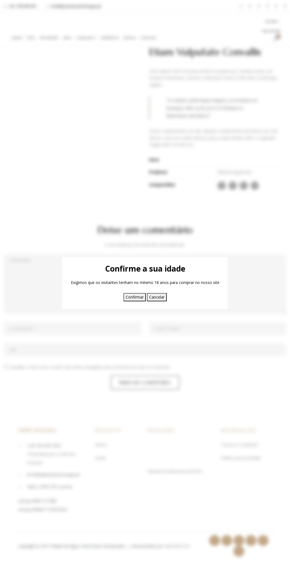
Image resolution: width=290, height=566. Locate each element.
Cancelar (157, 297)
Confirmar (135, 297)
